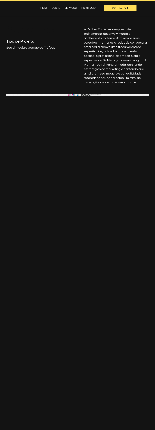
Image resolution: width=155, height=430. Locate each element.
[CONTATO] (120, 8)
